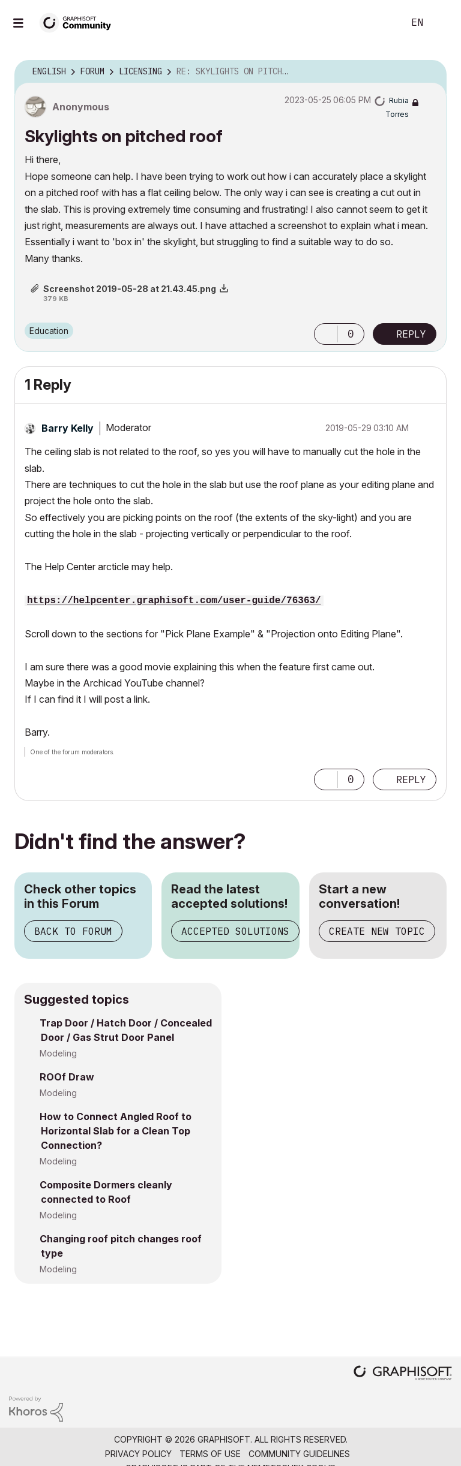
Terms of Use (210, 1454)
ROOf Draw (67, 1077)
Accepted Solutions (235, 931)
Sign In (442, 22)
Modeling (58, 1053)
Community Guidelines (299, 1454)
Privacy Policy (138, 1454)
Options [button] (430, 72)
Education (48, 331)
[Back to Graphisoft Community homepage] (79, 22)
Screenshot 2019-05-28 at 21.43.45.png (129, 289)
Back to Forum (73, 931)
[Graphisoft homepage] (403, 1373)
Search (381, 22)
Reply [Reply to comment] (411, 779)
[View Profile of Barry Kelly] (67, 428)
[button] (326, 334)
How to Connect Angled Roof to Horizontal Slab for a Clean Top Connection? (115, 1130)
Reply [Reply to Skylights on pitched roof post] (411, 334)
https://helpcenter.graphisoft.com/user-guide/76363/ (174, 600)
